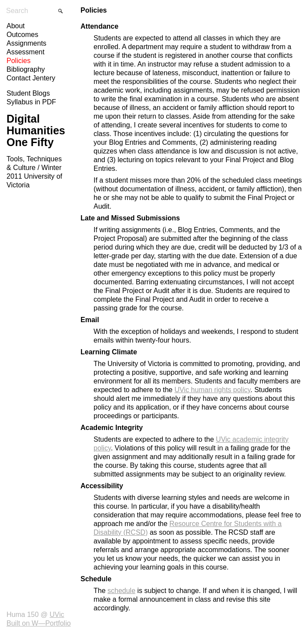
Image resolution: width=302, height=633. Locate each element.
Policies (18, 60)
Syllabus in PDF (31, 102)
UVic (57, 614)
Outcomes (22, 34)
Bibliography (26, 69)
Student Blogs (28, 93)
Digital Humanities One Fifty (36, 130)
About (16, 26)
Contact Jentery (31, 78)
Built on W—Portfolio (39, 623)
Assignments (27, 43)
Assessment (25, 52)
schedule (121, 590)
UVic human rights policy (212, 389)
